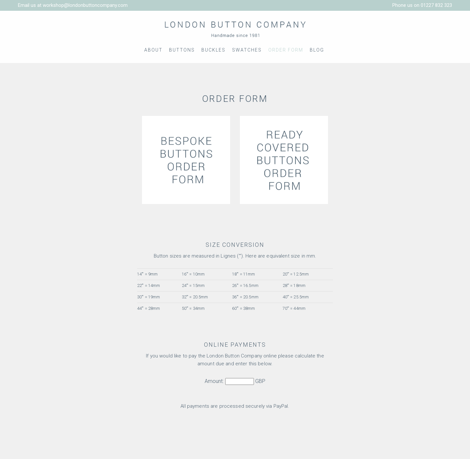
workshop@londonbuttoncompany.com (85, 5)
